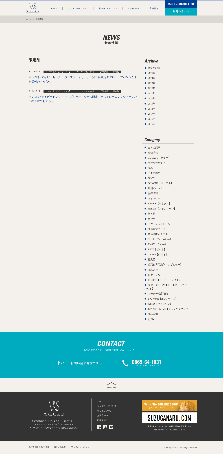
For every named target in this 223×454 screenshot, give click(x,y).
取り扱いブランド (108, 8)
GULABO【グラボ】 (159, 157)
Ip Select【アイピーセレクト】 (164, 280)
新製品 (151, 219)
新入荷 (151, 213)
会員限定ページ (156, 229)
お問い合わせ (60, 447)
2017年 (151, 113)
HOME (29, 19)
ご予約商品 (154, 173)
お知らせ (153, 319)
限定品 (151, 178)
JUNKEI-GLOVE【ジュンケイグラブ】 (169, 309)
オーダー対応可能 (158, 293)
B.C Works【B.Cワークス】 (163, 298)
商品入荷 (153, 269)
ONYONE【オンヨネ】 (160, 183)
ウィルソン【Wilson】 (160, 239)
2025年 (151, 73)
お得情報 (153, 193)
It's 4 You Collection (158, 244)
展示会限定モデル (158, 234)
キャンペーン (155, 198)
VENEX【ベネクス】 (159, 203)
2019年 (151, 103)
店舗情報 (154, 8)
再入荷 (151, 259)
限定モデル (154, 275)
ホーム (53, 8)
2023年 (151, 83)
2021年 (151, 93)
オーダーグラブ (156, 162)
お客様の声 (133, 8)
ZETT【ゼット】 (157, 249)
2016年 (151, 119)
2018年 (151, 108)
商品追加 (153, 314)
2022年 (151, 88)
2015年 (151, 124)
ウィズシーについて (78, 8)
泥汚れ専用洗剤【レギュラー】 (165, 264)
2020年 (151, 98)
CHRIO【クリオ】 (158, 254)
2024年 (151, 78)
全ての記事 (154, 68)
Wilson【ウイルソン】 (160, 304)
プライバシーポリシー (81, 447)
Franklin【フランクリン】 (162, 208)
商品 (150, 168)
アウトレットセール (159, 224)
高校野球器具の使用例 (39, 447)
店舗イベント (155, 188)
